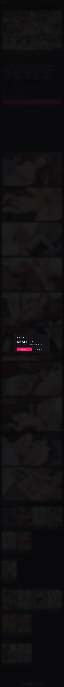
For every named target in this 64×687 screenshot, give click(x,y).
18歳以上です (24, 349)
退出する (39, 349)
